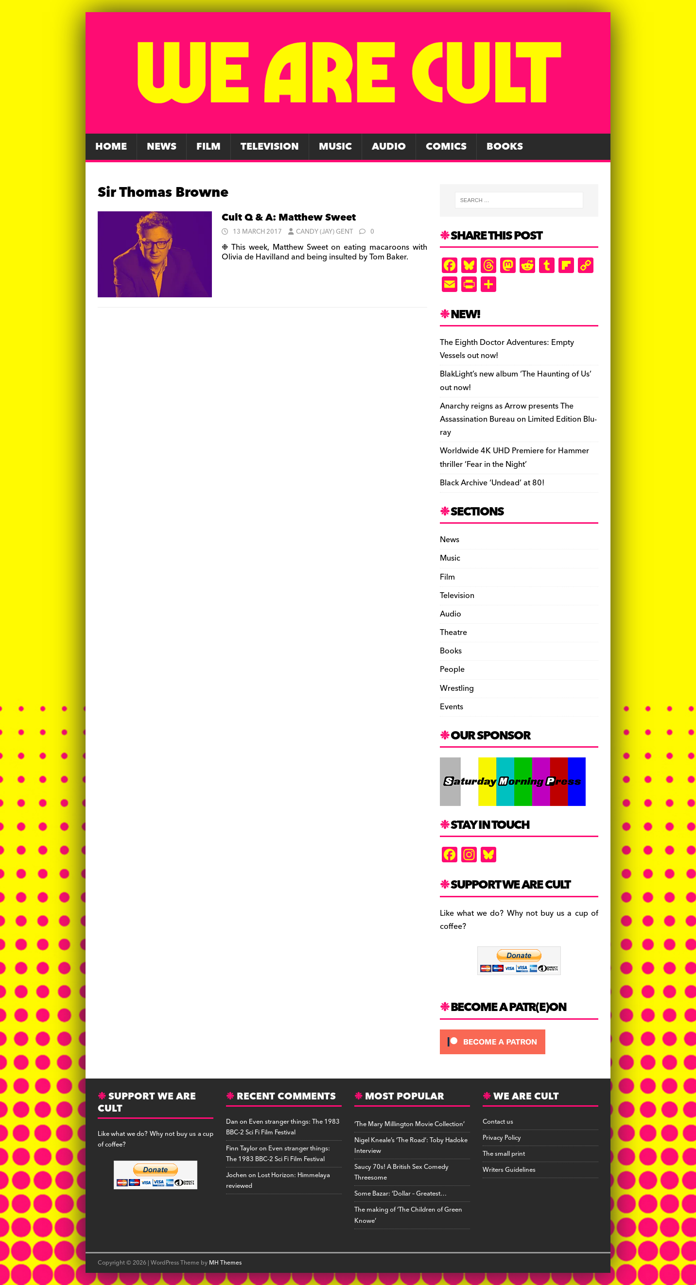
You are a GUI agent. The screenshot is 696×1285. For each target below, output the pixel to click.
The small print (504, 1153)
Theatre (453, 632)
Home (111, 146)
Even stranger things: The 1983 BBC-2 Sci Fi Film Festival (283, 1127)
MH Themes (225, 1263)
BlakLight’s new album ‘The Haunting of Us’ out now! (516, 380)
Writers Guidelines (509, 1170)
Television (270, 146)
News (161, 146)
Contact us (498, 1121)
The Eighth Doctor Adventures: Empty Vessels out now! (507, 349)
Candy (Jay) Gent (324, 231)
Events (451, 707)
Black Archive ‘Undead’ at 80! (492, 483)
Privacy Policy (502, 1137)
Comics (446, 146)
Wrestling (457, 688)
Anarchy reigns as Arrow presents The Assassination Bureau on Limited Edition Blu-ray (518, 419)
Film (208, 146)
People (452, 669)
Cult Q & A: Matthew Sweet (289, 217)
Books (505, 146)
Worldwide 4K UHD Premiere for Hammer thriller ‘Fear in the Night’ (514, 457)
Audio (389, 146)
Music (335, 146)
